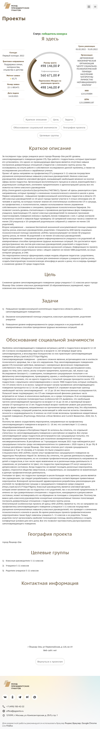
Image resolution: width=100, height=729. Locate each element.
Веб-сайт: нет (50, 648)
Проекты (14, 18)
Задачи (69, 119)
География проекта (74, 126)
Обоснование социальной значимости (35, 126)
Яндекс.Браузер (73, 720)
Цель (56, 119)
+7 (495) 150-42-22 (13, 704)
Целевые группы (49, 133)
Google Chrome (89, 720)
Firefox (9, 723)
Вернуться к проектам (50, 659)
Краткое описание (36, 119)
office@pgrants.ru (12, 708)
